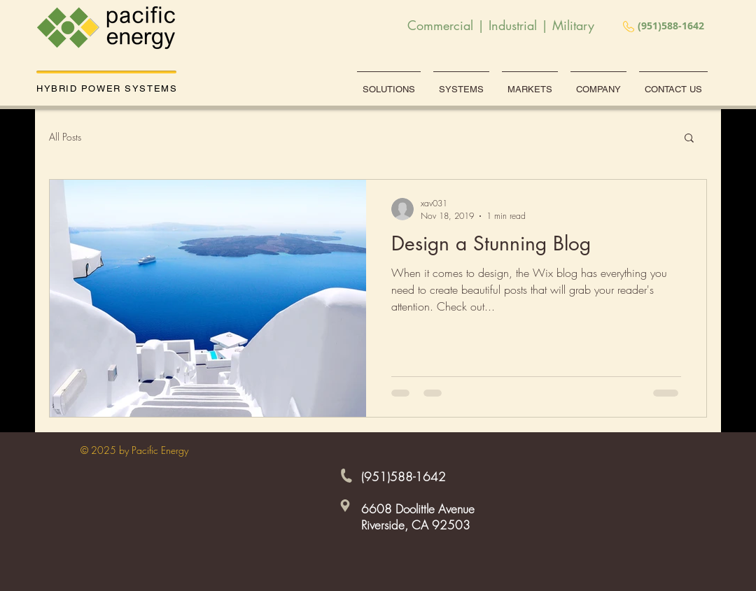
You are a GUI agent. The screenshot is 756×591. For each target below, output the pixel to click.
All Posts (65, 136)
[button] (689, 138)
